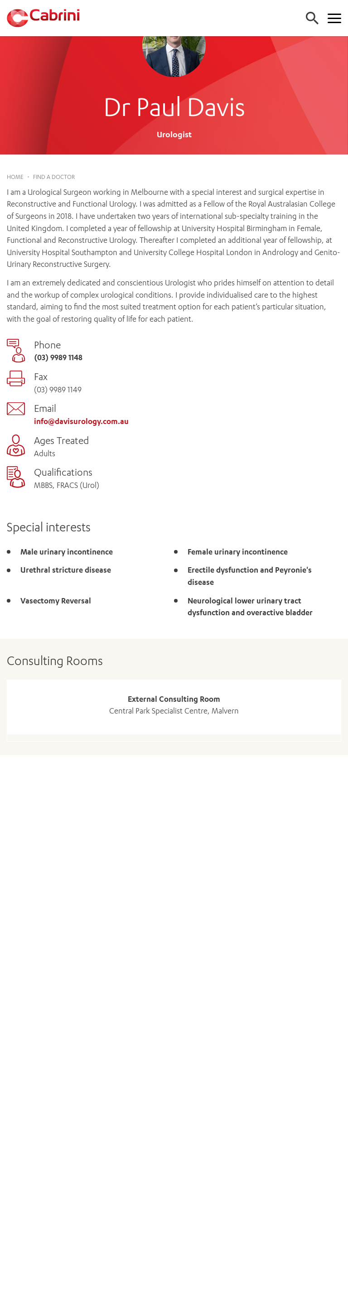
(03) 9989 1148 (58, 357)
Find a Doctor (54, 177)
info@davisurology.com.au (81, 421)
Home (15, 177)
